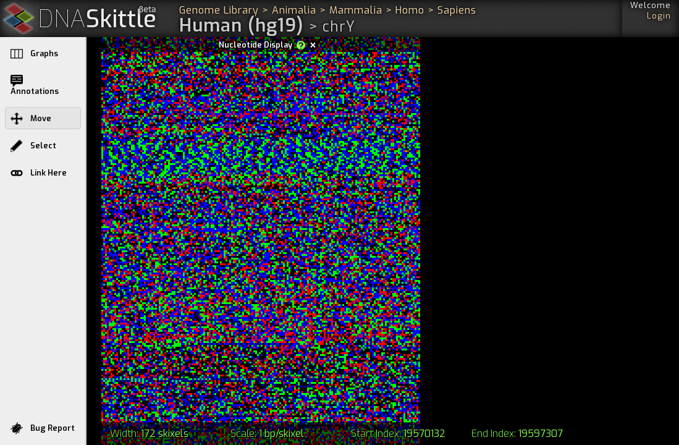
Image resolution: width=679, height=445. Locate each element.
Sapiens (456, 10)
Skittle (97, 19)
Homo (409, 10)
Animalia (294, 10)
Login (659, 16)
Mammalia (355, 10)
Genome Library (219, 10)
